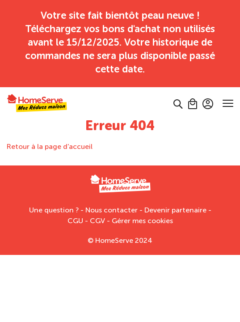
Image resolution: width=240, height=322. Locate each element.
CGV (97, 207)
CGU (75, 207)
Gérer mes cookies (142, 207)
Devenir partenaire (175, 196)
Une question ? (54, 196)
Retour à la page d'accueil (50, 133)
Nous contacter (111, 196)
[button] (178, 90)
